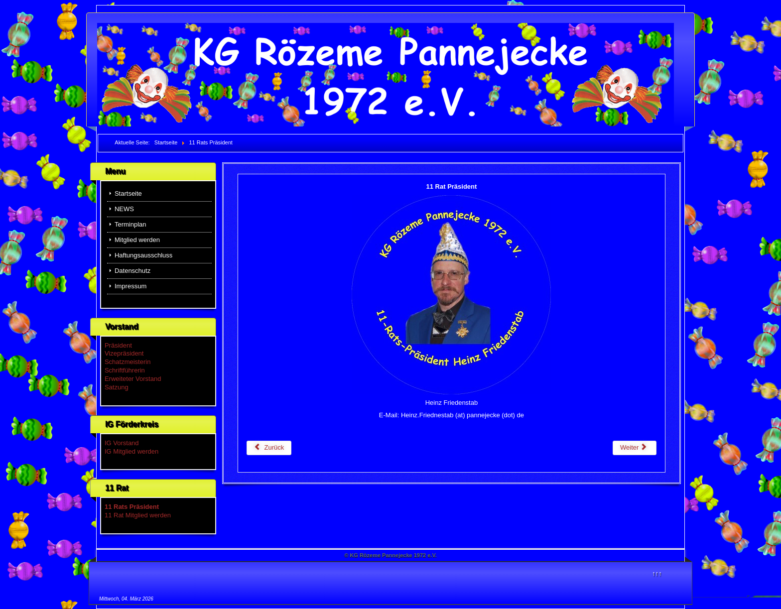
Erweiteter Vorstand (133, 378)
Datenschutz (132, 270)
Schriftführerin (125, 370)
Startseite (128, 193)
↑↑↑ (657, 573)
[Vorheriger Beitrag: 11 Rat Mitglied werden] (269, 448)
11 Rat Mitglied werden (138, 515)
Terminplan (130, 224)
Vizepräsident (124, 353)
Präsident (118, 345)
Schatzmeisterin (127, 361)
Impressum (130, 286)
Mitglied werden (137, 240)
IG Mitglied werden (131, 451)
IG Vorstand (122, 443)
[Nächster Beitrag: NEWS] (634, 448)
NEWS (124, 209)
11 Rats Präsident (132, 506)
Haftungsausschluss (143, 255)
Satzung (117, 387)
